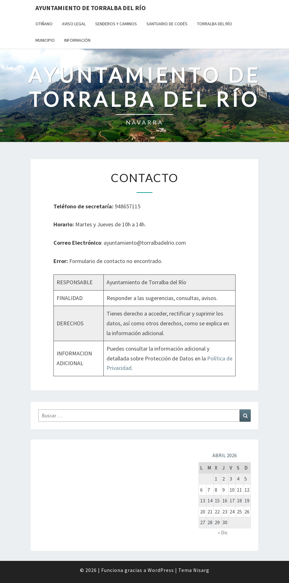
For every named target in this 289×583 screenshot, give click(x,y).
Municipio (45, 40)
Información (77, 40)
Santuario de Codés (167, 24)
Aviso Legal (74, 24)
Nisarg (201, 570)
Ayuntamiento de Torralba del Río (90, 8)
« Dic (223, 532)
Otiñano (43, 24)
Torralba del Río (214, 24)
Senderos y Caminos (116, 24)
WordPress (161, 570)
